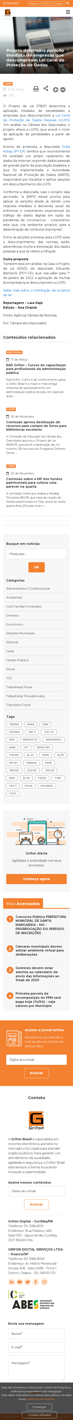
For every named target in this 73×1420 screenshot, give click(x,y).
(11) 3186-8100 (11, 3)
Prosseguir (39, 1406)
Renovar (35, 3)
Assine (47, 3)
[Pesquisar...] (36, 554)
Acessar (59, 3)
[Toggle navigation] (65, 12)
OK (36, 567)
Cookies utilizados (39, 1414)
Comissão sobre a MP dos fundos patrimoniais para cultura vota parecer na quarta (34, 482)
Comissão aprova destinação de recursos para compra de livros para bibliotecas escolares (36, 425)
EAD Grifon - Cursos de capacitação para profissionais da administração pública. (36, 368)
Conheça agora (36, 879)
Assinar (36, 1073)
